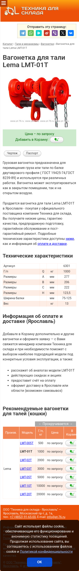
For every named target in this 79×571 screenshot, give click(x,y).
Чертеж (12, 153)
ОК (39, 562)
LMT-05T (26, 477)
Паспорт (32, 153)
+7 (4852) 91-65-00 (23, 517)
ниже (70, 239)
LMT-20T (26, 494)
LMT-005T (26, 443)
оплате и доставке (52, 244)
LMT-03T (26, 469)
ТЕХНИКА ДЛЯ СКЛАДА (30, 10)
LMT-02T (26, 460)
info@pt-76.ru (56, 517)
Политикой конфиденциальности (46, 552)
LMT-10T (26, 486)
